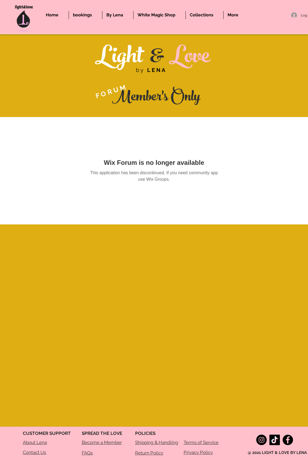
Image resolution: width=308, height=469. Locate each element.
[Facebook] (288, 440)
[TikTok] (274, 440)
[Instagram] (261, 440)
